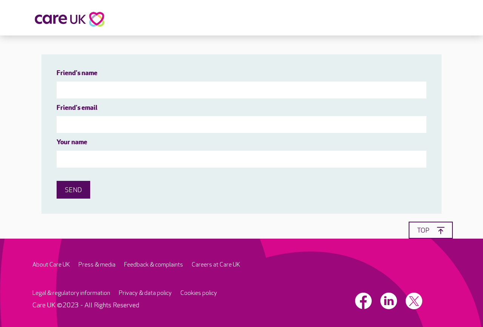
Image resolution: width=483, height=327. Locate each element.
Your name (72, 142)
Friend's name (77, 73)
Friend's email (77, 108)
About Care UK (51, 264)
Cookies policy (198, 293)
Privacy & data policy (145, 293)
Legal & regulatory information (71, 293)
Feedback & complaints (153, 264)
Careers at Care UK (216, 264)
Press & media (96, 264)
